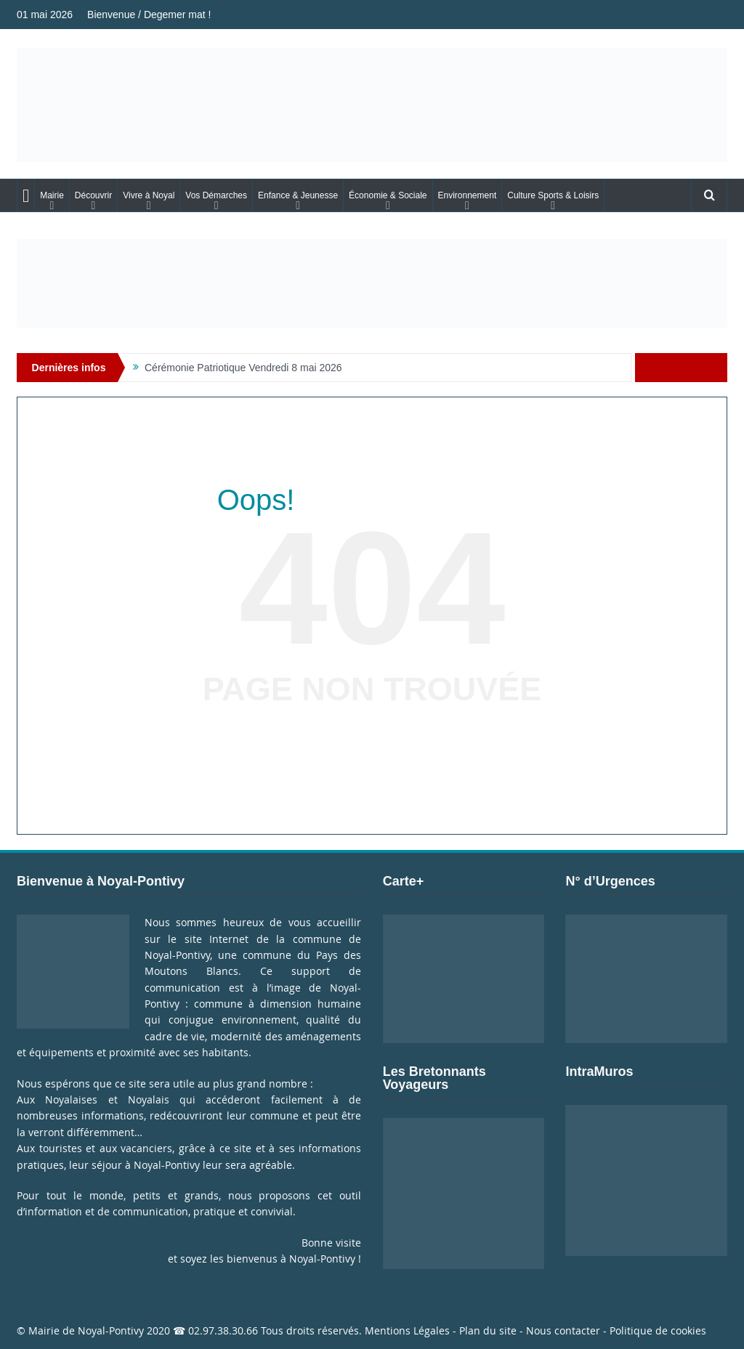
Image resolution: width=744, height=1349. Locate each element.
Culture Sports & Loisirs (553, 195)
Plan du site (488, 1330)
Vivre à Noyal (148, 195)
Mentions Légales (407, 1330)
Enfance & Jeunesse (298, 195)
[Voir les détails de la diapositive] (372, 283)
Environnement (467, 195)
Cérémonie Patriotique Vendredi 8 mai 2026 (243, 367)
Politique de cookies (658, 1330)
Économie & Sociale (387, 195)
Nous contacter (563, 1330)
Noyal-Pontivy (111, 1330)
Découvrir (93, 195)
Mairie (52, 195)
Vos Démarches (216, 195)
